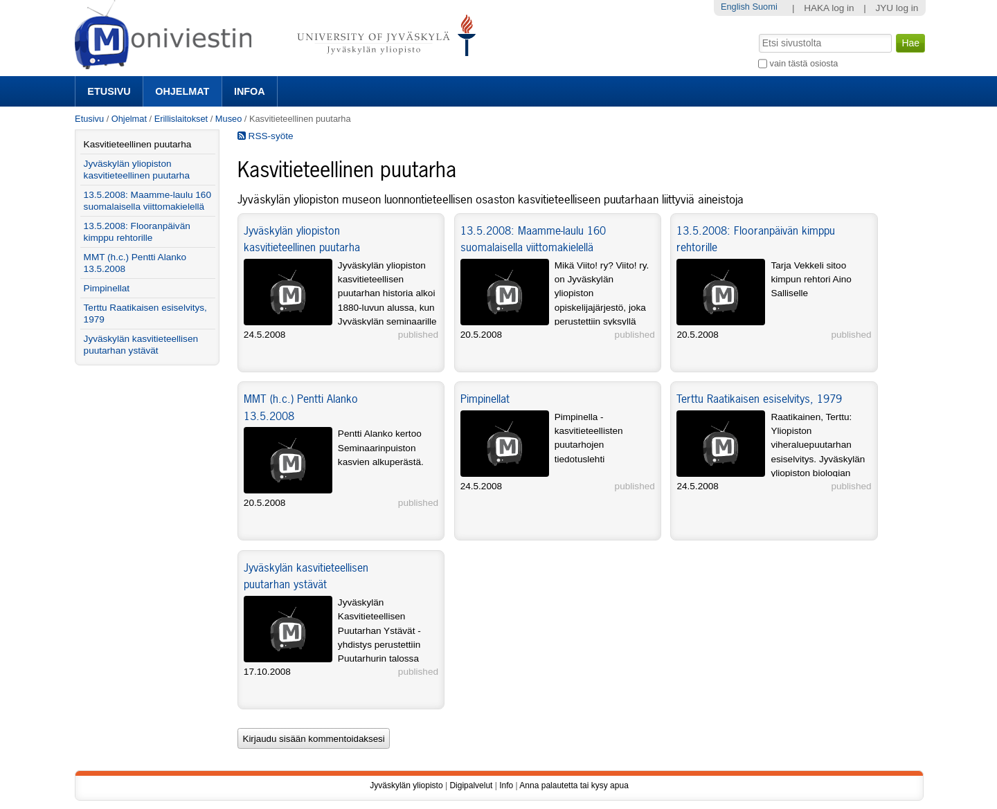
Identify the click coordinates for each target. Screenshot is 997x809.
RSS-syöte (265, 136)
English (735, 6)
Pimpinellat (485, 398)
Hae (757, 32)
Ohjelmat (182, 91)
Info (506, 785)
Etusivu (108, 91)
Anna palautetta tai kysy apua (573, 785)
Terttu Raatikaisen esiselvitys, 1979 (759, 398)
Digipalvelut (470, 785)
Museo (228, 118)
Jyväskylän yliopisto (406, 785)
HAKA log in (829, 8)
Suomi (764, 6)
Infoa (249, 91)
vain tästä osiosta (804, 63)
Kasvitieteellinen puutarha (138, 144)
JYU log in (896, 8)
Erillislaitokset (181, 118)
